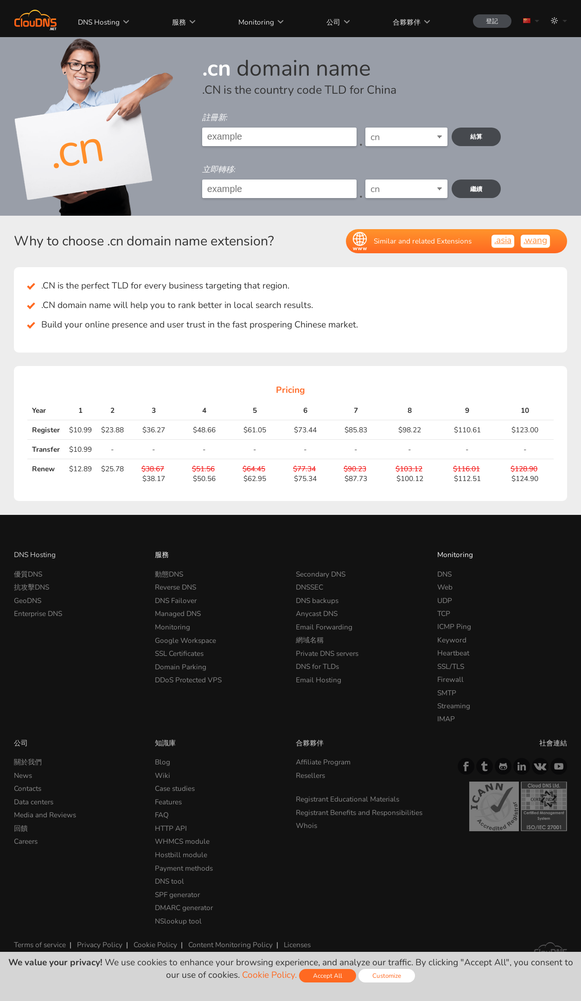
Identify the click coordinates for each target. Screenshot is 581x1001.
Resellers (311, 775)
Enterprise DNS (38, 613)
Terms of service (40, 944)
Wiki (162, 775)
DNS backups (317, 600)
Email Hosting (318, 679)
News (23, 775)
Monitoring (255, 22)
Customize (387, 975)
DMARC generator (184, 907)
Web (445, 587)
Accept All (327, 975)
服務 (178, 22)
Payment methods (184, 868)
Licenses (297, 944)
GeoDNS (27, 600)
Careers (26, 841)
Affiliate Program (323, 762)
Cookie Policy (155, 944)
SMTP (446, 693)
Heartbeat (453, 653)
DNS (444, 574)
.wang (535, 240)
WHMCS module (182, 841)
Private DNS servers (328, 653)
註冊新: (215, 117)
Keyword (451, 640)
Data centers (34, 802)
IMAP (446, 719)
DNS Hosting (98, 22)
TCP (443, 613)
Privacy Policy (99, 944)
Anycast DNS (317, 613)
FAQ (162, 815)
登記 (491, 21)
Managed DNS (178, 613)
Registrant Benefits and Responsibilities (359, 812)
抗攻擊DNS (31, 587)
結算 (477, 136)
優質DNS (28, 574)
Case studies (175, 788)
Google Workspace (186, 640)
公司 (332, 22)
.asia (502, 240)
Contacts (27, 788)
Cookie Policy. (269, 975)
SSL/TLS (450, 666)
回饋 (21, 828)
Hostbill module (181, 854)
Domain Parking (181, 666)
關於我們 (28, 762)
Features (168, 802)
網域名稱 (310, 640)
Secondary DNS (321, 574)
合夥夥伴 (405, 22)
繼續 (477, 189)
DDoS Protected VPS (188, 679)
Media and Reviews (45, 815)
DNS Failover (176, 600)
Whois (306, 825)
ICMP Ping (454, 626)
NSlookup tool (178, 920)
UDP (444, 600)
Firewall (450, 679)
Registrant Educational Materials (348, 799)
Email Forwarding (324, 626)
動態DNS (169, 574)
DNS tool (169, 881)
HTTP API (171, 828)
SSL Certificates (179, 653)
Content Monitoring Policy (230, 944)
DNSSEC (309, 587)
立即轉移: (219, 169)
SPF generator (178, 894)
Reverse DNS (176, 587)
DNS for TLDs (317, 666)
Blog (162, 762)
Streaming (453, 706)
